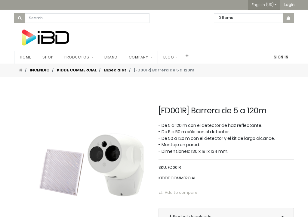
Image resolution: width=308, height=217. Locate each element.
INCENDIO (40, 70)
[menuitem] (25, 57)
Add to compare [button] (178, 192)
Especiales (115, 70)
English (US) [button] (263, 4)
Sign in (281, 57)
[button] (289, 5)
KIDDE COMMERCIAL (77, 70)
